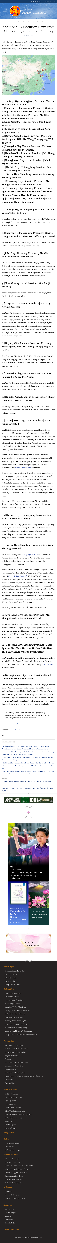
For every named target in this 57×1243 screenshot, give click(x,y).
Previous (4, 778)
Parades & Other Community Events (18, 1114)
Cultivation (9, 989)
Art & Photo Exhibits (13, 1107)
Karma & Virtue (11, 1154)
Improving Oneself (12, 996)
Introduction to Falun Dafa (15, 971)
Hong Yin (24, 576)
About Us (8, 1205)
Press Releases (10, 1128)
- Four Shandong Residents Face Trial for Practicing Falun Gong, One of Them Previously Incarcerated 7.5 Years (28, 772)
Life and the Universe (13, 1150)
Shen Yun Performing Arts (15, 1111)
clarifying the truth (30, 554)
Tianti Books (48, 1)
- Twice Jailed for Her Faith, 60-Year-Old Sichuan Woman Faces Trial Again (28, 767)
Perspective (9, 1132)
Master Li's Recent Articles (15, 1198)
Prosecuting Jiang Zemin (14, 1176)
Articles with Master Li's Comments (18, 1031)
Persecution (22, 22)
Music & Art (9, 1147)
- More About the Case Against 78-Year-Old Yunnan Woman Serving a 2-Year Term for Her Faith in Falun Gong (28, 753)
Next (3, 785)
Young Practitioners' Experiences (17, 1010)
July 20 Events (10, 1104)
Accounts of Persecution (36, 22)
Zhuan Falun (13, 576)
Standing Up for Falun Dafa (15, 1007)
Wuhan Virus (10, 1083)
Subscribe (9, 1219)
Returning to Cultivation (14, 1017)
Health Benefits (11, 974)
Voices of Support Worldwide (16, 1172)
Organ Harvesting (11, 1055)
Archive (8, 1216)
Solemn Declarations (13, 1183)
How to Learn (10, 978)
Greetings (9, 1121)
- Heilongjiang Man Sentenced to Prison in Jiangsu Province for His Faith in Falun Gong (27, 758)
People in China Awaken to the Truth (19, 1166)
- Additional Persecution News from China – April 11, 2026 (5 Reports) (28, 763)
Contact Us (9, 1209)
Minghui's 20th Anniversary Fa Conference (21, 1034)
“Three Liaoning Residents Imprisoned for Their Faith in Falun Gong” (27, 781)
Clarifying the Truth (12, 1003)
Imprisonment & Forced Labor (16, 1062)
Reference (8, 1187)
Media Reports (10, 1125)
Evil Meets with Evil (12, 1162)
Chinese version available (11, 724)
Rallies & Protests (11, 1094)
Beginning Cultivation (13, 993)
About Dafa (9, 966)
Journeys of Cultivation (14, 1000)
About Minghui (10, 1212)
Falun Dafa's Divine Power (15, 1014)
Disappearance (10, 1069)
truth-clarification (23, 467)
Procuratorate (48, 664)
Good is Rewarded (12, 1159)
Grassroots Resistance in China (16, 1169)
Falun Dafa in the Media (14, 1118)
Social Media (10, 1223)
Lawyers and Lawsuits (13, 1179)
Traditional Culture (12, 1143)
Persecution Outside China (15, 1073)
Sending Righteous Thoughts (16, 1020)
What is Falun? (10, 981)
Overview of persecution (14, 1045)
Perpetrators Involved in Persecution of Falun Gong (24, 1076)
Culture (7, 1139)
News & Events (10, 1089)
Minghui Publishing (36, 1)
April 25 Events (10, 1100)
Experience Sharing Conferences (17, 1024)
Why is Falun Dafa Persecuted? (16, 1049)
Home (14, 22)
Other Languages (11, 1229)
